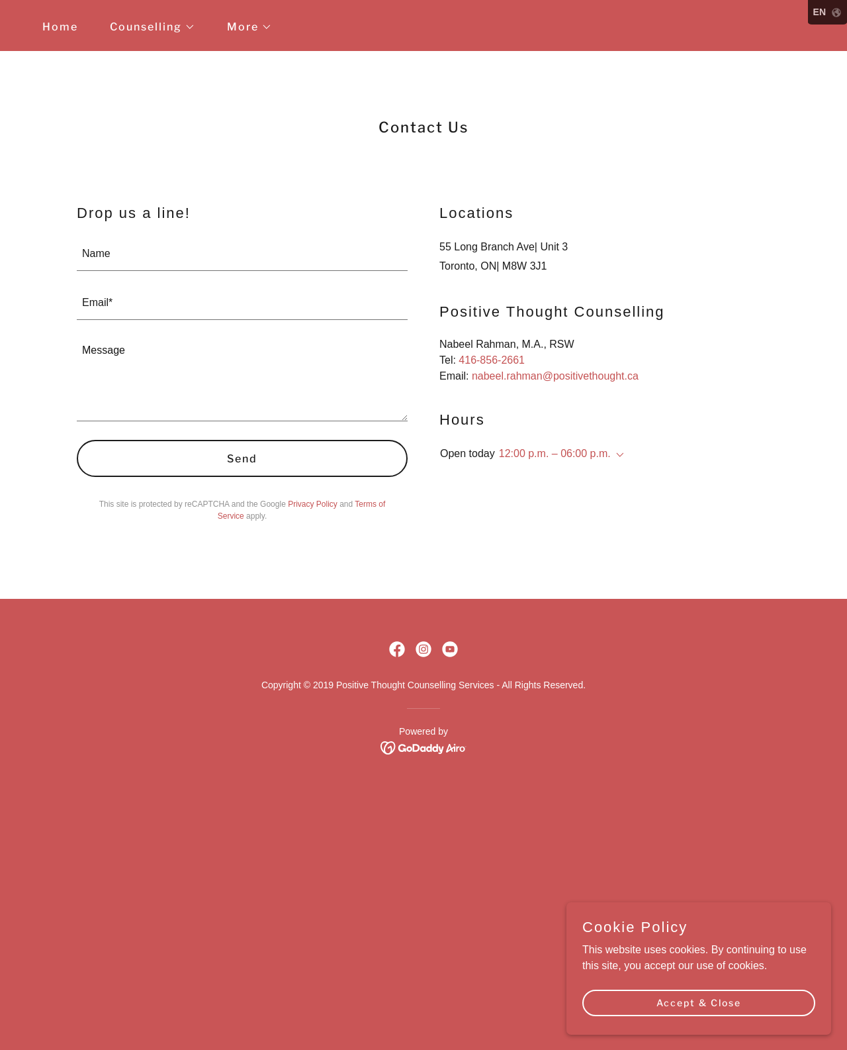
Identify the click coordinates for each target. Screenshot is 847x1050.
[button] (147, 27)
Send (242, 458)
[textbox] (242, 254)
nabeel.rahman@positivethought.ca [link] (555, 376)
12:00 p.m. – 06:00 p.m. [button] (555, 453)
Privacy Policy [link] (312, 504)
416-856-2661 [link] (492, 360)
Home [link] (60, 27)
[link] (397, 649)
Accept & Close (698, 1002)
